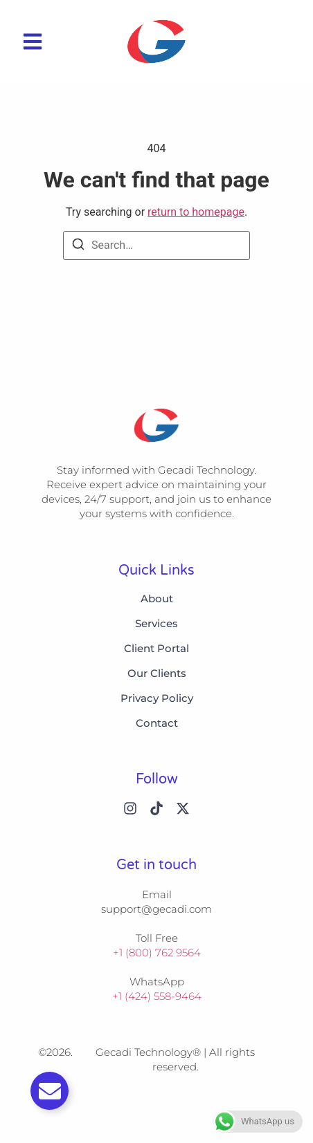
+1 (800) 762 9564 (157, 952)
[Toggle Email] (49, 1091)
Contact (157, 723)
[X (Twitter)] (183, 808)
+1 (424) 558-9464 (157, 996)
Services (156, 623)
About (157, 599)
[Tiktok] (156, 808)
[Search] (78, 246)
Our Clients (156, 673)
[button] (32, 41)
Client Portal (156, 648)
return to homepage (195, 212)
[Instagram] (130, 808)
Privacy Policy (156, 698)
